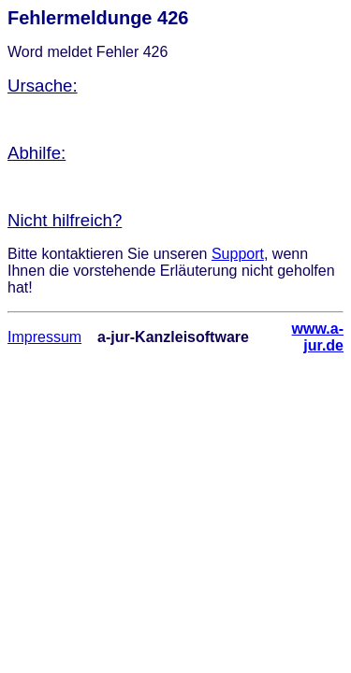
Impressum (44, 337)
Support (238, 254)
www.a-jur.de (318, 337)
